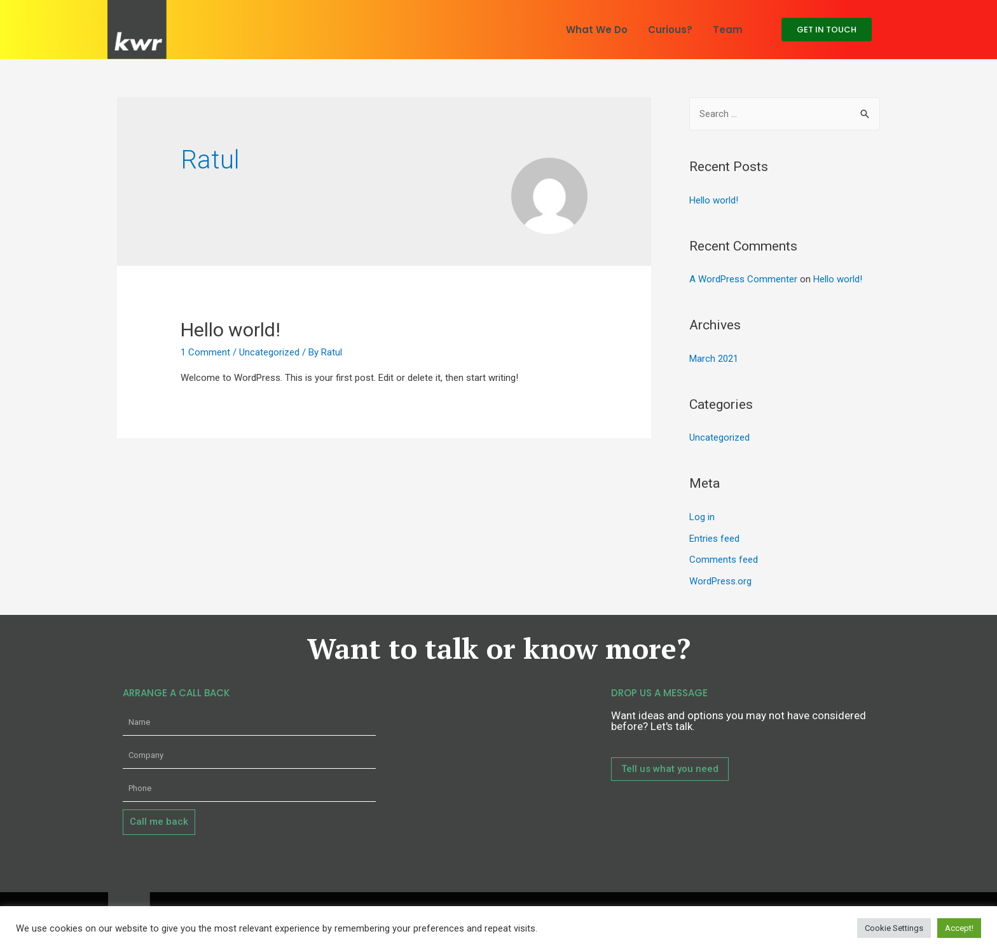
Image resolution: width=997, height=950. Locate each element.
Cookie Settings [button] (894, 928)
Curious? (670, 29)
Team (728, 29)
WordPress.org (720, 581)
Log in (702, 517)
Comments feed (723, 559)
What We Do (597, 29)
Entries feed (714, 538)
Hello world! (230, 330)
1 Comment (205, 352)
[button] (826, 29)
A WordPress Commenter (743, 279)
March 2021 (713, 358)
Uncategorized (269, 352)
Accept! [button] (959, 928)
